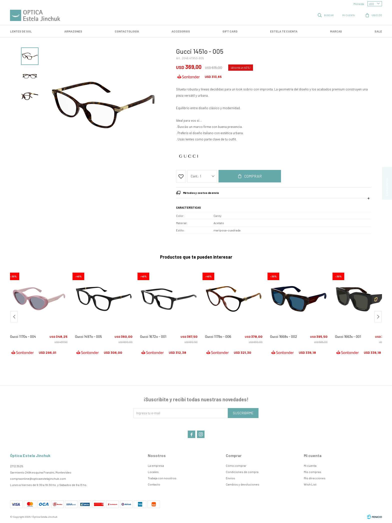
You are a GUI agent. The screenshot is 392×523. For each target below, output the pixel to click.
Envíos (230, 478)
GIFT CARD (230, 31)
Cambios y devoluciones (242, 484)
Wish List (310, 484)
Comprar (253, 176)
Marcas (336, 31)
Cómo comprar (236, 465)
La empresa (156, 465)
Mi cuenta (310, 465)
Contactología (127, 31)
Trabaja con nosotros (162, 478)
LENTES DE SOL (21, 31)
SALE (378, 31)
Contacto (154, 484)
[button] (378, 316)
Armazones (73, 31)
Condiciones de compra (242, 472)
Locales (153, 472)
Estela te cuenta (284, 31)
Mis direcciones (315, 478)
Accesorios (181, 31)
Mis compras (312, 472)
